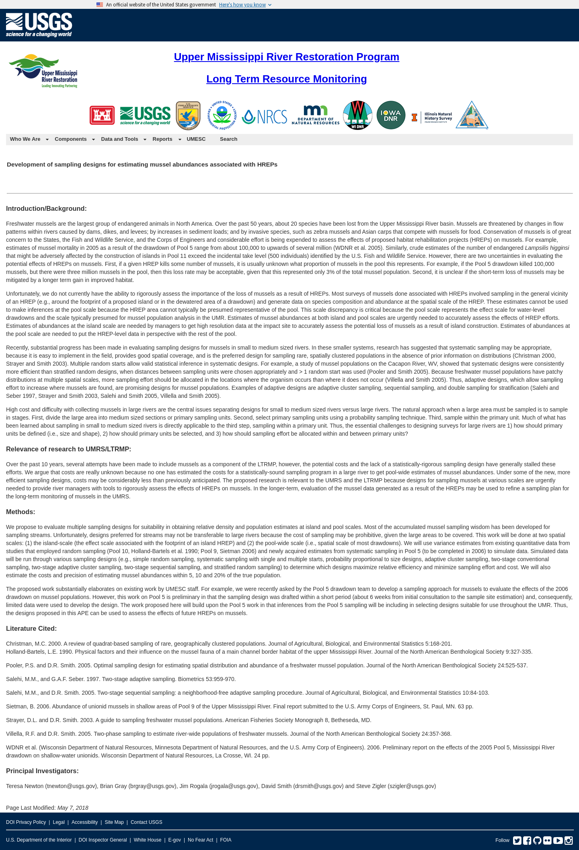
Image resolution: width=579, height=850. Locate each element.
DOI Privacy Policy (26, 822)
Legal (58, 822)
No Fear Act (200, 840)
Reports (162, 139)
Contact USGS (146, 822)
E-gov (174, 840)
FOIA (226, 840)
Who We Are (25, 139)
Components (70, 139)
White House (148, 840)
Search (228, 139)
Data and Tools (119, 139)
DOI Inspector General (103, 840)
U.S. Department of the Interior (39, 840)
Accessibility (85, 822)
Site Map (114, 822)
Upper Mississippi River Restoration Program (287, 57)
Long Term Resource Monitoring (286, 79)
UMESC (196, 139)
